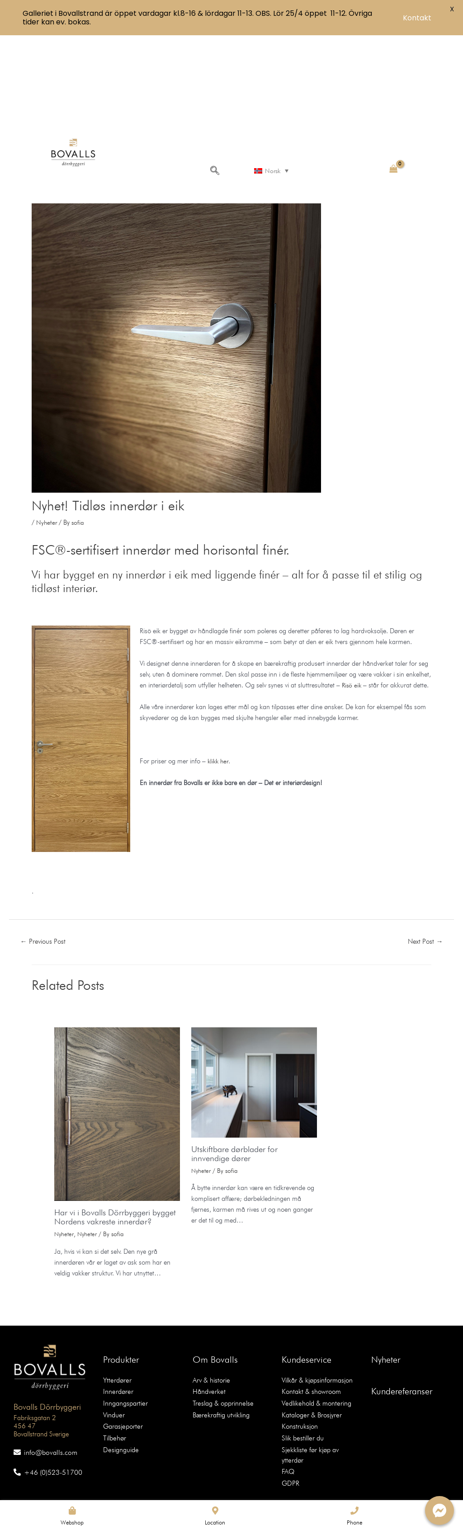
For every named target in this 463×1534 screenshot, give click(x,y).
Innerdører (116, 1322)
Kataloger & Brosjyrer (309, 1344)
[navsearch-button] (213, 80)
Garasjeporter (121, 1355)
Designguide (119, 1376)
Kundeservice (306, 1291)
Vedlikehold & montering (314, 1333)
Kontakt (417, 18)
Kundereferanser (401, 1323)
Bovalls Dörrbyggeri (40, 1337)
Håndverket (207, 1322)
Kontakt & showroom (309, 1322)
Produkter (121, 1291)
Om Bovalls (215, 1291)
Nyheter (47, 433)
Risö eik (379, 596)
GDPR (290, 1398)
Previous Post (45, 863)
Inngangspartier (123, 1333)
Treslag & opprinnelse (221, 1333)
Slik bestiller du (301, 1365)
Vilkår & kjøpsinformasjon (315, 1311)
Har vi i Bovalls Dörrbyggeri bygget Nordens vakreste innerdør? (107, 1143)
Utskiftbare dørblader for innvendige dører (237, 1076)
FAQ (287, 1387)
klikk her (219, 683)
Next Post (423, 863)
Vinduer (113, 1344)
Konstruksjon (298, 1355)
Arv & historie (210, 1311)
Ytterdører (115, 1311)
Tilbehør (113, 1365)
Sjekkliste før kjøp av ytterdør (319, 1376)
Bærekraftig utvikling (219, 1344)
